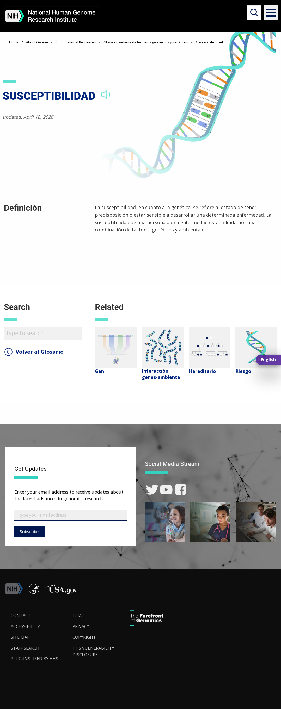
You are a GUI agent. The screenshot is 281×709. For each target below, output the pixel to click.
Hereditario (202, 371)
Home (14, 42)
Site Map (20, 637)
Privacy (80, 626)
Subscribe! (30, 532)
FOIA (77, 615)
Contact (21, 615)
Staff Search (25, 648)
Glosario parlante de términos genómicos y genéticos (145, 42)
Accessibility (25, 626)
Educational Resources (78, 42)
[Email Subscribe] (70, 515)
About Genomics (39, 42)
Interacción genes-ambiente (161, 374)
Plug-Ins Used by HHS (34, 659)
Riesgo (243, 371)
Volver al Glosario (40, 352)
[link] (152, 489)
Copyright (84, 637)
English (268, 359)
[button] (268, 12)
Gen (99, 371)
